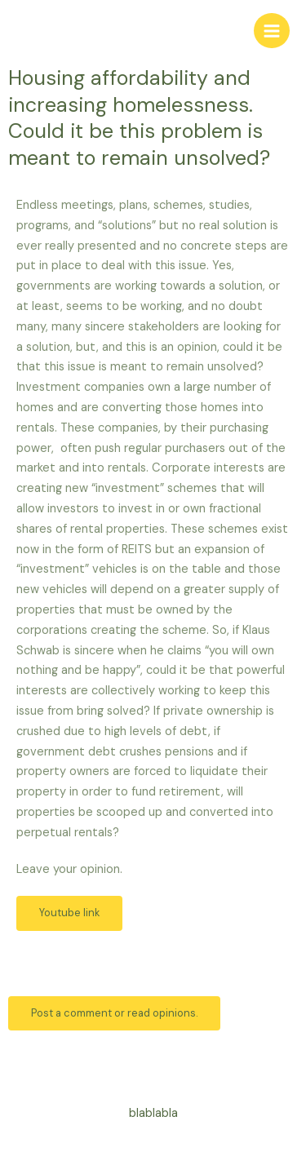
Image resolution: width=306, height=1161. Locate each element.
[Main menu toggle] (272, 31)
